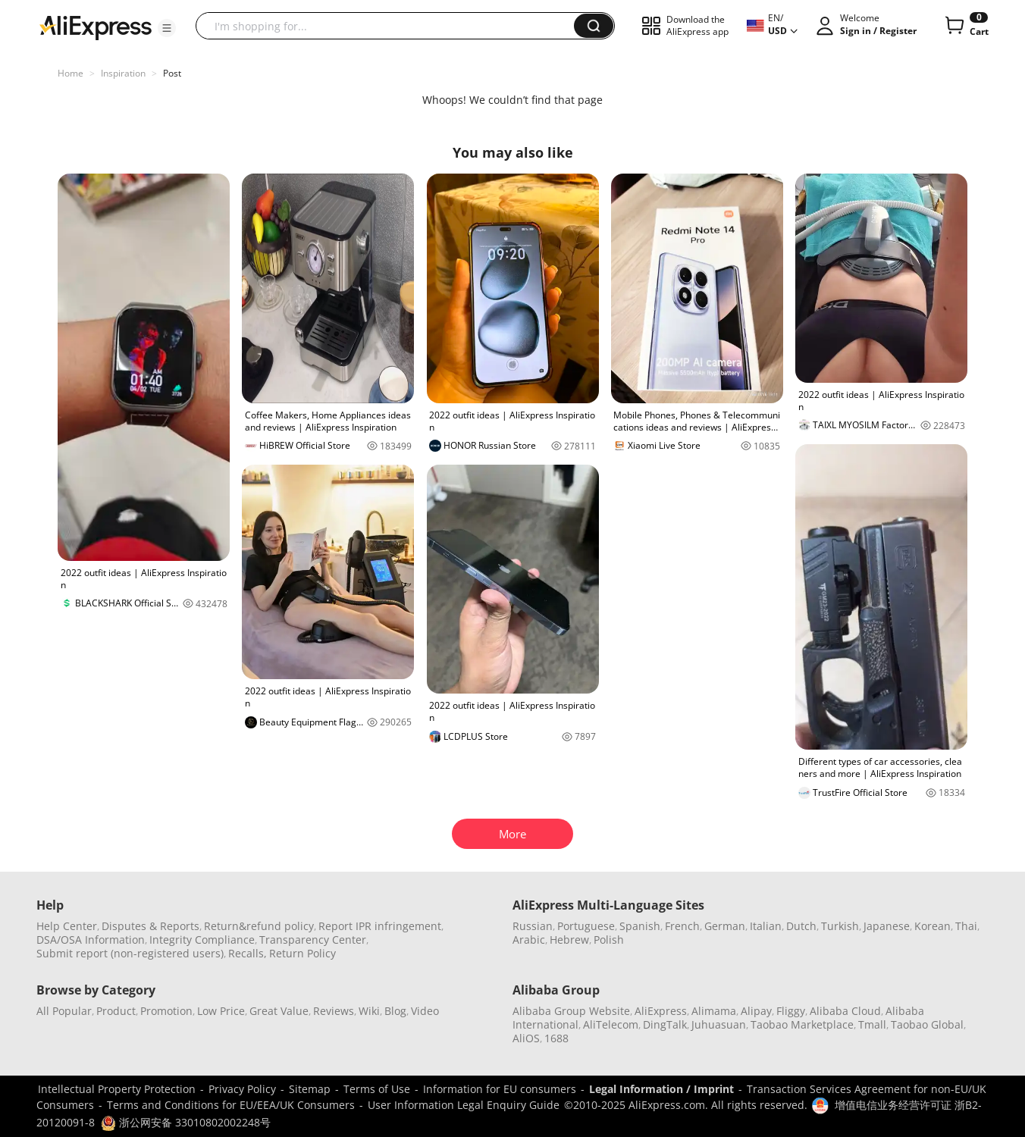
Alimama (713, 1011)
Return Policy (302, 953)
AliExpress (661, 1011)
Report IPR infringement (379, 926)
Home (70, 73)
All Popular (64, 1011)
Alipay (756, 1011)
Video (425, 1011)
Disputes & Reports (150, 926)
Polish (609, 939)
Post (172, 73)
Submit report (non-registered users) (130, 953)
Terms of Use (376, 1089)
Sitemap (310, 1089)
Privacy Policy (242, 1089)
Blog (395, 1011)
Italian (766, 926)
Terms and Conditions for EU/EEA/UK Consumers (231, 1105)
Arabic (528, 939)
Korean (932, 926)
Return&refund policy (259, 926)
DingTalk (665, 1024)
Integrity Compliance (202, 939)
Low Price (221, 1011)
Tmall (872, 1024)
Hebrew (569, 939)
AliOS (526, 1038)
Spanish (639, 926)
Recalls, (247, 953)
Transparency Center (312, 939)
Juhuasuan (718, 1024)
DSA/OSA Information (90, 939)
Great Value (279, 1011)
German (724, 926)
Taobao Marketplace (802, 1024)
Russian (532, 926)
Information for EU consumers (499, 1089)
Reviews (333, 1011)
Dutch (801, 926)
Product (116, 1011)
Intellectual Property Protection (117, 1089)
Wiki (369, 1011)
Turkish (840, 926)
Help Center (66, 926)
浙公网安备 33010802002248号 (186, 1122)
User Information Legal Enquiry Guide (464, 1105)
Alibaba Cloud (845, 1011)
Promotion (166, 1011)
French (682, 926)
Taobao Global (927, 1024)
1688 (556, 1038)
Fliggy (790, 1011)
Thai (966, 926)
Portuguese (586, 926)
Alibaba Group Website (571, 1011)
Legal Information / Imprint (661, 1089)
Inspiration (123, 73)
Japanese (887, 926)
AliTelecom (610, 1024)
